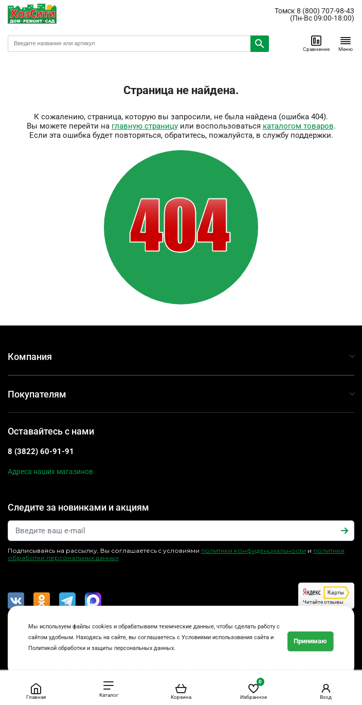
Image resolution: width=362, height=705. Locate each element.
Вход (326, 691)
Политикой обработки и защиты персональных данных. (101, 648)
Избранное (253, 689)
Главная (36, 691)
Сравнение (316, 43)
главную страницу (145, 126)
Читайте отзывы (326, 595)
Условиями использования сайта (225, 637)
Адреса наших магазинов (50, 471)
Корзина (181, 691)
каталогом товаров (298, 126)
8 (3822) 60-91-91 (41, 451)
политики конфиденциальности (253, 550)
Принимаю (310, 641)
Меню (345, 43)
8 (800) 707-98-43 (325, 11)
